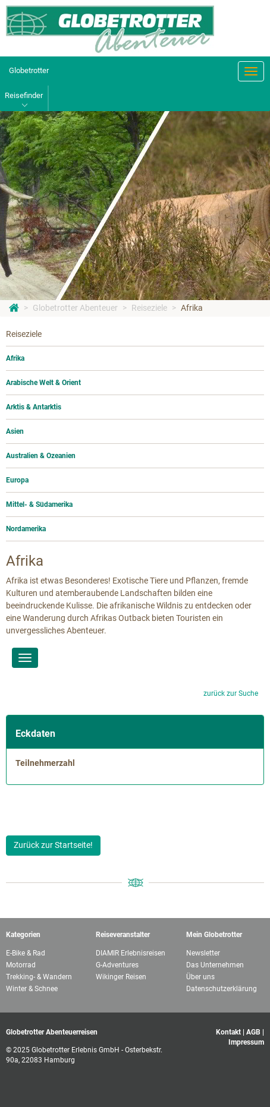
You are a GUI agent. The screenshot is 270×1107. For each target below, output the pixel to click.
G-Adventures (117, 965)
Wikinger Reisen (121, 977)
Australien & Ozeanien (41, 456)
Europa (17, 480)
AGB (253, 1032)
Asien (15, 431)
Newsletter (203, 953)
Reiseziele (149, 308)
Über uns (200, 977)
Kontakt (228, 1032)
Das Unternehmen (215, 965)
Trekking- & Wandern (39, 977)
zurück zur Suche (230, 693)
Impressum (246, 1042)
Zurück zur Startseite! (53, 845)
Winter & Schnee (32, 989)
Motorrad (21, 965)
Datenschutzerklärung (221, 989)
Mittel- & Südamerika (39, 504)
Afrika (192, 308)
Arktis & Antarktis (33, 407)
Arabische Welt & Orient (43, 383)
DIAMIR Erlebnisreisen (130, 953)
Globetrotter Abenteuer (75, 308)
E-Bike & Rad (25, 953)
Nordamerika (26, 529)
